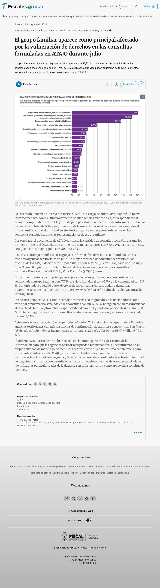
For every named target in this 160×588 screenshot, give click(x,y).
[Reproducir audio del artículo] (19, 84)
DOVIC (91, 466)
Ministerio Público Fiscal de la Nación (88, 547)
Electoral (100, 466)
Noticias (139, 466)
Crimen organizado (55, 466)
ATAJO (20, 466)
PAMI (148, 466)
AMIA (12, 466)
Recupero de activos (40, 473)
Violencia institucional (118, 473)
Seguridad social (61, 473)
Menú (149, 6)
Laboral (111, 466)
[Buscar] (127, 6)
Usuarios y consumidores (92, 473)
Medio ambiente (125, 466)
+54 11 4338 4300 (87, 563)
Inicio (7, 16)
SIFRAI (74, 473)
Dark (89, 521)
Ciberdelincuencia (34, 466)
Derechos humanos (76, 466)
